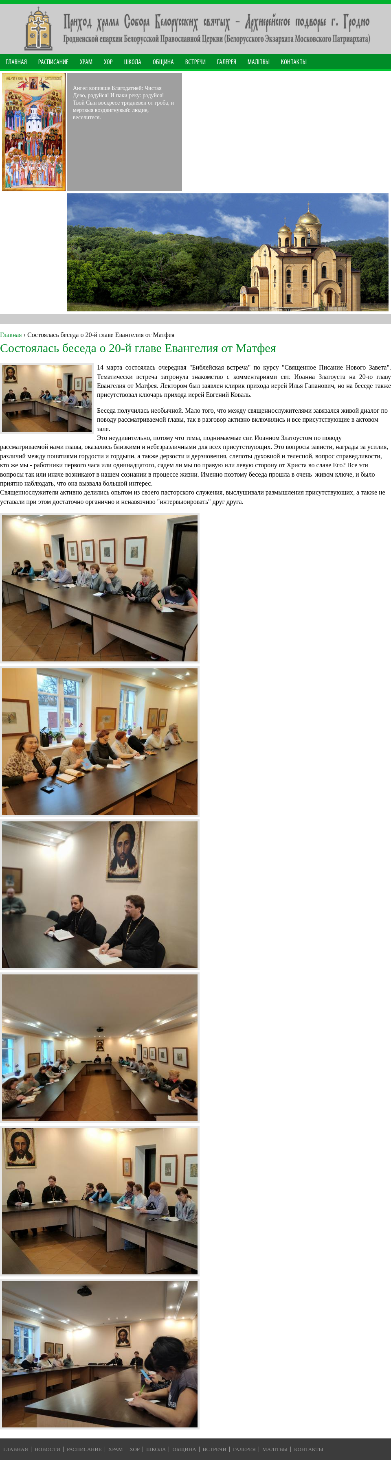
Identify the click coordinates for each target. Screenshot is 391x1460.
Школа (132, 62)
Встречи (195, 62)
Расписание (53, 62)
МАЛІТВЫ (259, 62)
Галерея (226, 62)
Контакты (294, 62)
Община (163, 62)
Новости (47, 1449)
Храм (86, 62)
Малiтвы (275, 1449)
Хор (108, 62)
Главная (16, 62)
